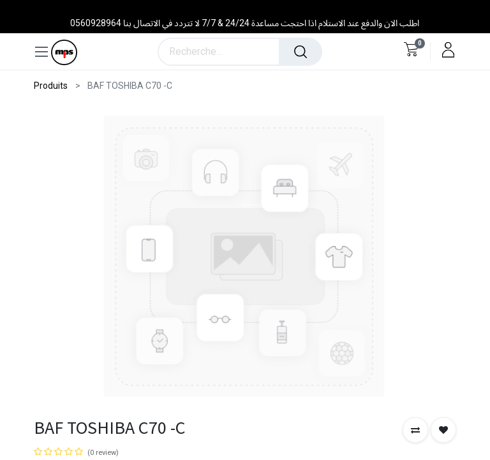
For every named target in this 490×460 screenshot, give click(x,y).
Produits (51, 85)
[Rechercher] (300, 52)
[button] (415, 430)
